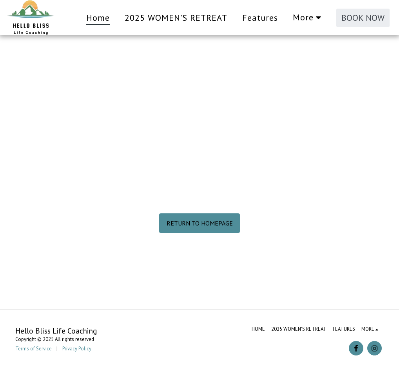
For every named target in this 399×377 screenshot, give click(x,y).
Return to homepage (200, 223)
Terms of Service (33, 348)
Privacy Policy (76, 348)
